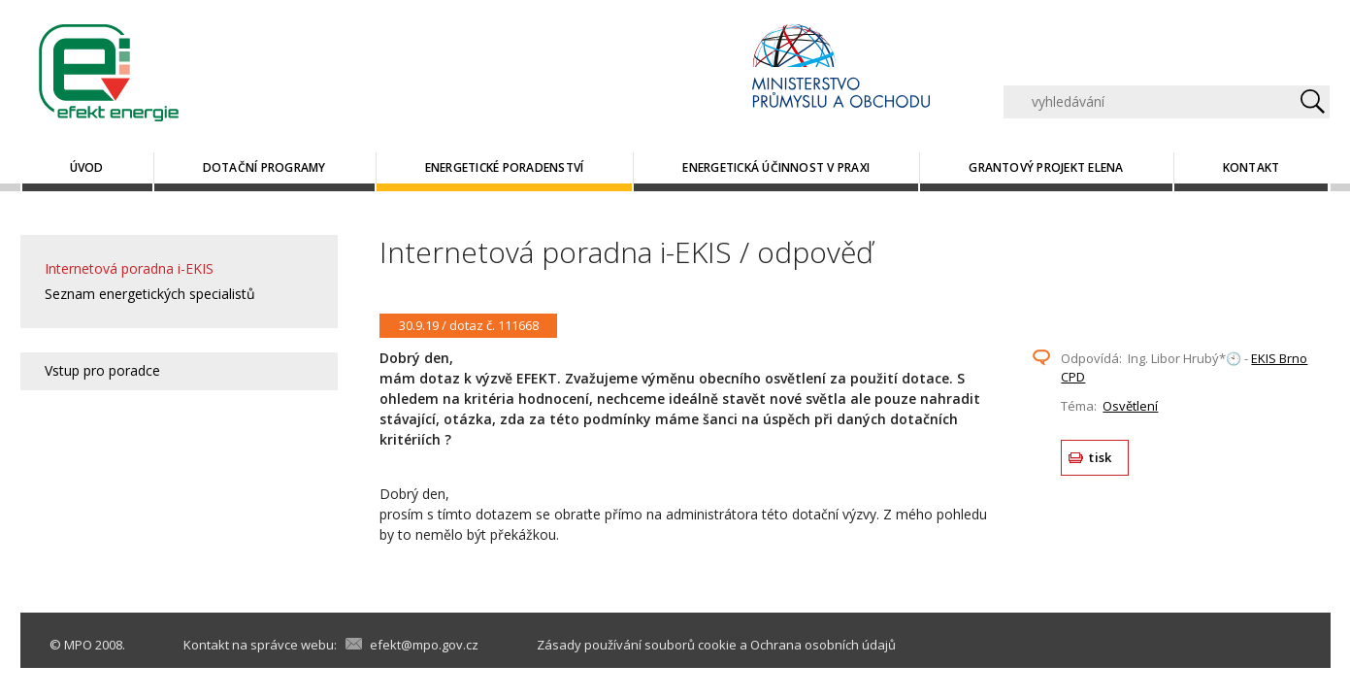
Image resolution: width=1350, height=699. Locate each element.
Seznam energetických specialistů (150, 293)
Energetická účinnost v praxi (776, 167)
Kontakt (1251, 167)
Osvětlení (1130, 406)
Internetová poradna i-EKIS (129, 268)
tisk (1100, 457)
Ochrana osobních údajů (823, 644)
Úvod (87, 167)
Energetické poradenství (504, 167)
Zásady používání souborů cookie (637, 644)
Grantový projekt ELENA (1046, 167)
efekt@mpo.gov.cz (424, 644)
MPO (78, 644)
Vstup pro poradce (102, 370)
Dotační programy (264, 167)
